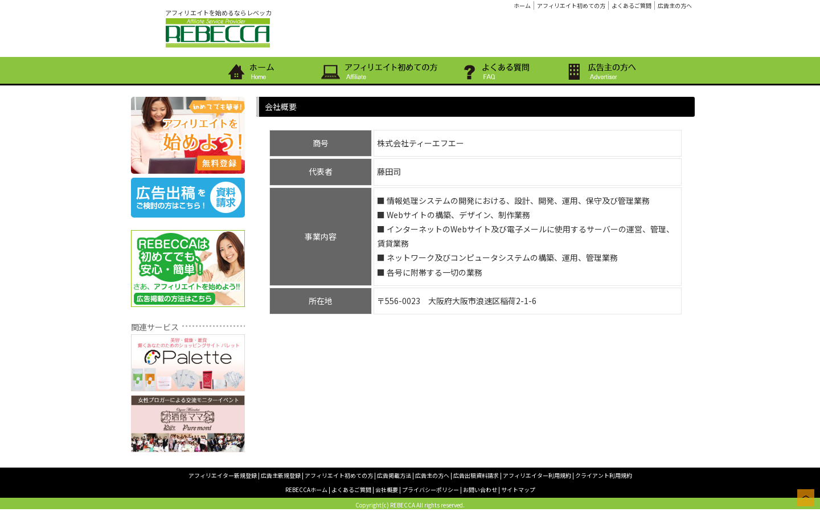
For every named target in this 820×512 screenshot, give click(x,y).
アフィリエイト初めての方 (571, 5)
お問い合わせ (480, 489)
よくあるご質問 (631, 5)
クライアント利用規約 (603, 475)
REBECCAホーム (306, 489)
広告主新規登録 (281, 475)
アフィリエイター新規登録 (222, 475)
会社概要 (386, 489)
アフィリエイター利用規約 (537, 475)
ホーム (522, 5)
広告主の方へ (675, 5)
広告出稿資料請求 (476, 475)
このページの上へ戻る (805, 497)
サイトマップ (518, 489)
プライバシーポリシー (430, 489)
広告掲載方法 (394, 475)
